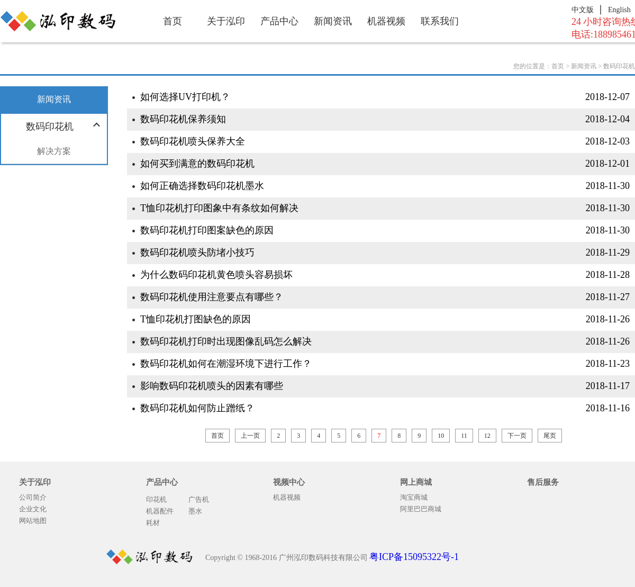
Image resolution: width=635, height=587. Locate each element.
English (619, 10)
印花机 (156, 499)
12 (487, 435)
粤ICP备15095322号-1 (414, 557)
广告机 (198, 499)
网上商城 (416, 482)
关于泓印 (226, 21)
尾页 (549, 435)
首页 (172, 21)
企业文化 (33, 509)
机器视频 (386, 21)
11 (464, 435)
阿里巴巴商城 (420, 509)
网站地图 (33, 521)
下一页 (517, 435)
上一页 (250, 435)
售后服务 (543, 482)
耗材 (153, 523)
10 (441, 435)
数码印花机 (619, 66)
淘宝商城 (414, 497)
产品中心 (279, 21)
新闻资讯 (333, 21)
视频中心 (289, 482)
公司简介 (33, 497)
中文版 (583, 10)
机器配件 (160, 511)
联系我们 (440, 21)
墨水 (195, 511)
